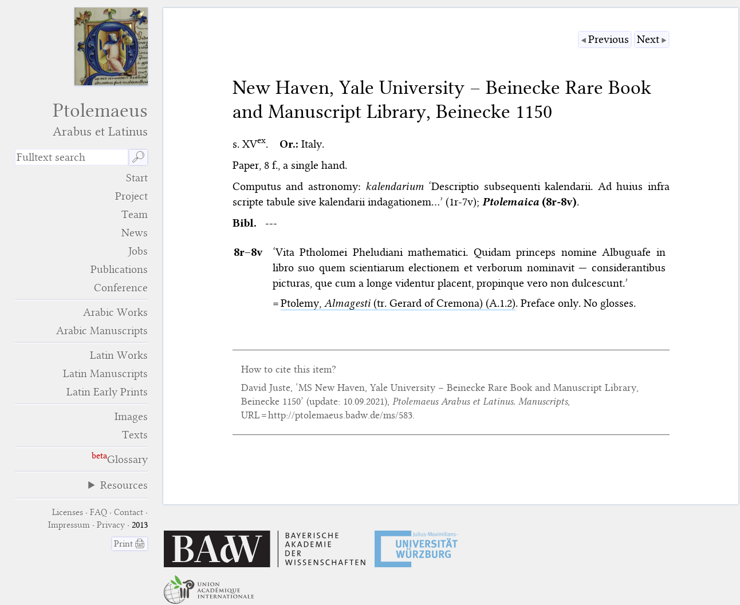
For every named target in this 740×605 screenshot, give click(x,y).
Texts (135, 434)
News (134, 232)
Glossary (127, 459)
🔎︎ (138, 157)
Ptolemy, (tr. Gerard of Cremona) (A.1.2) (398, 303)
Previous (608, 39)
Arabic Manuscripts (102, 330)
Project (131, 196)
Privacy (111, 525)
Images (131, 416)
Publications (119, 269)
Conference (121, 287)
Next (648, 39)
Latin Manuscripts (105, 373)
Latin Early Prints (107, 391)
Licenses (67, 512)
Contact (128, 512)
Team (134, 214)
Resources (124, 485)
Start (137, 177)
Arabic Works (115, 312)
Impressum (69, 525)
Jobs (138, 251)
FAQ (98, 512)
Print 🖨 (129, 544)
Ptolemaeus (81, 119)
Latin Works (119, 355)
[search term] (72, 157)
